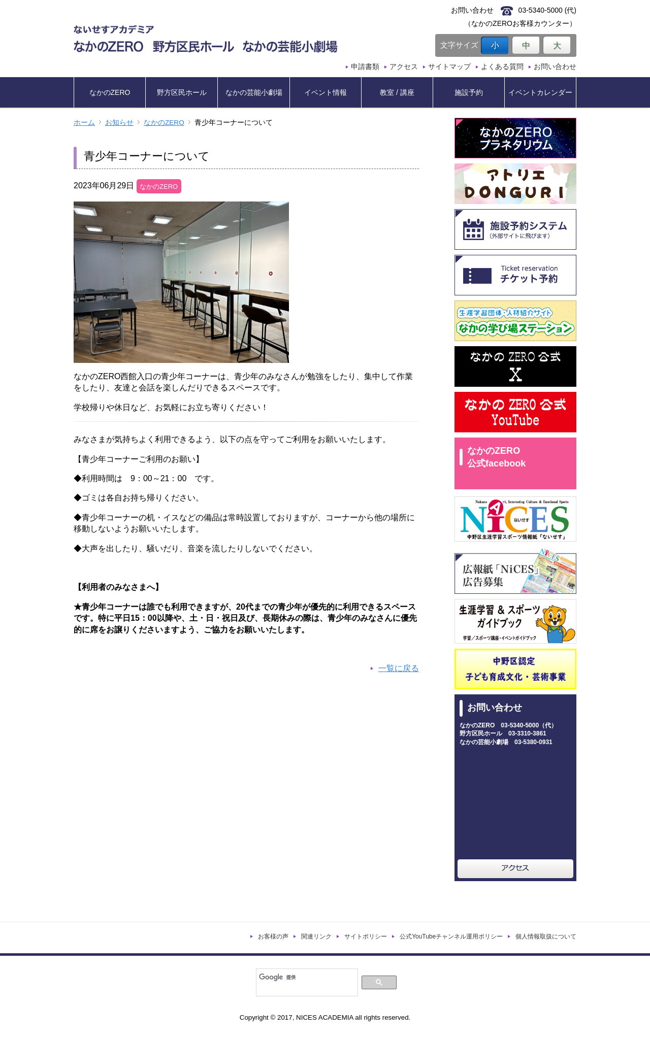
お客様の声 (273, 936)
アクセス (403, 66)
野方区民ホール (182, 92)
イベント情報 (325, 92)
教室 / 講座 (397, 92)
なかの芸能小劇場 (253, 92)
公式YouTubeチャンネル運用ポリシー (451, 936)
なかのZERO (110, 92)
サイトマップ (449, 66)
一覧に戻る (398, 668)
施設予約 (468, 92)
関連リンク (316, 936)
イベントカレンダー (540, 92)
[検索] (306, 977)
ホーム (84, 122)
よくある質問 (502, 66)
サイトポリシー (365, 936)
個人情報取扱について (545, 936)
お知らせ (119, 122)
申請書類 (365, 66)
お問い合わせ (555, 66)
